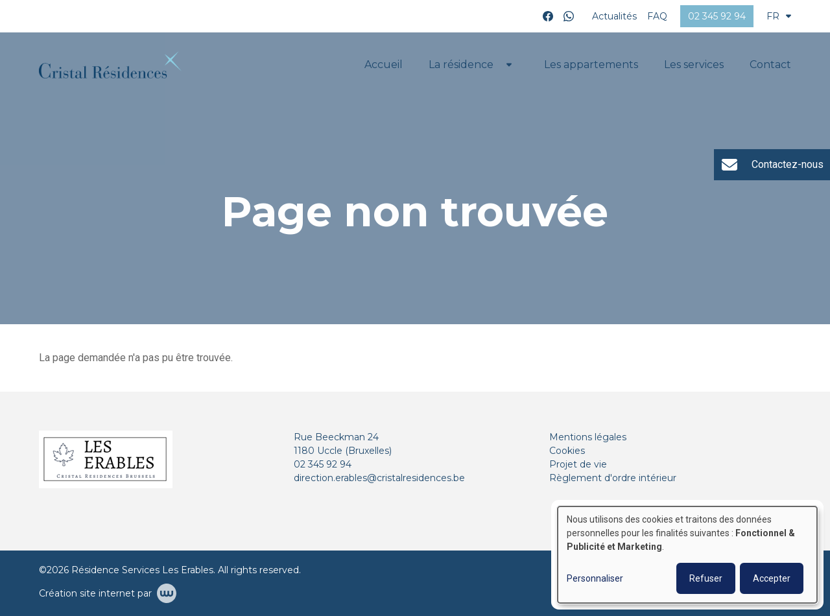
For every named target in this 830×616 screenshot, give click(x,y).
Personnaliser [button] (595, 578)
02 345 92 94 (322, 464)
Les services (694, 64)
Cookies (567, 450)
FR (778, 16)
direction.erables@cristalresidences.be (379, 478)
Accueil (383, 64)
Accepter (771, 578)
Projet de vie (578, 464)
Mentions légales (587, 437)
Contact (770, 64)
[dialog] (687, 554)
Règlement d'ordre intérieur (612, 478)
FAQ (657, 16)
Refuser (705, 578)
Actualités (614, 16)
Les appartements (591, 64)
